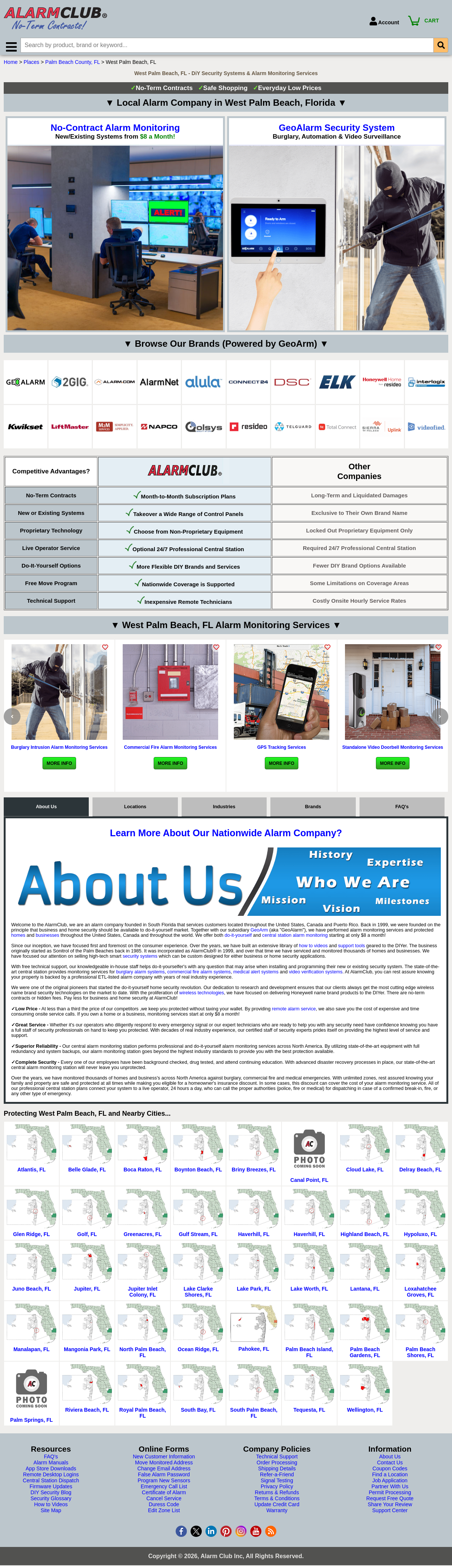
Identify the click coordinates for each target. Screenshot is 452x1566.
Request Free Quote (390, 1501)
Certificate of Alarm (164, 1495)
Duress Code (164, 1507)
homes (18, 937)
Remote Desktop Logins (51, 1477)
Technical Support (277, 1459)
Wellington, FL (365, 1412)
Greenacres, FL (143, 1237)
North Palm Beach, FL (142, 1355)
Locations (135, 809)
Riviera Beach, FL (87, 1412)
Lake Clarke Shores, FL (198, 1294)
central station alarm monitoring (295, 937)
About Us (46, 809)
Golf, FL (87, 1237)
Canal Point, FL (310, 1183)
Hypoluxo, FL (420, 1237)
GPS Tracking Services (281, 750)
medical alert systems (256, 974)
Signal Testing (277, 1483)
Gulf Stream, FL (198, 1237)
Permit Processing (390, 1495)
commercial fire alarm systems (199, 974)
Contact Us (390, 1465)
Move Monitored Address (164, 1465)
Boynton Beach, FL (198, 1172)
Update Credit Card (276, 1507)
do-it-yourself (238, 937)
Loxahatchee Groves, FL (421, 1294)
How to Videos (51, 1507)
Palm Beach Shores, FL (420, 1355)
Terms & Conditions (276, 1501)
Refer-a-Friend (277, 1477)
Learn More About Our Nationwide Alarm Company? (226, 835)
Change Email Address (163, 1471)
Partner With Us (389, 1489)
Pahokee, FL (253, 1352)
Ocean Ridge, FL (198, 1352)
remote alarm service (294, 1011)
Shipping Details (277, 1471)
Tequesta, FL (309, 1412)
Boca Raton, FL (142, 1172)
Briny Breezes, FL (254, 1172)
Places (31, 65)
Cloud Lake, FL (364, 1172)
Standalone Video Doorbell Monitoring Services (392, 750)
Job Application (389, 1483)
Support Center (390, 1513)
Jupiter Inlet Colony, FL (142, 1294)
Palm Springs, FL (31, 1423)
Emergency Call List (164, 1489)
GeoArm (259, 932)
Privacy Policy (277, 1489)
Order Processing (277, 1465)
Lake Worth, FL (309, 1291)
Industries (224, 809)
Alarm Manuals (51, 1465)
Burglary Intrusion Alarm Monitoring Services (59, 750)
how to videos (313, 948)
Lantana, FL (365, 1291)
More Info (59, 766)
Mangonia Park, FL (87, 1352)
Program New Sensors (164, 1483)
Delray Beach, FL (420, 1172)
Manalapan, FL (31, 1352)
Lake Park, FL (254, 1291)
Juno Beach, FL (31, 1291)
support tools (351, 948)
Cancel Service (163, 1501)
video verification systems (315, 974)
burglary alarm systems (140, 974)
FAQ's (402, 809)
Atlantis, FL (31, 1172)
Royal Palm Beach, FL (142, 1415)
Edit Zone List (164, 1513)
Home (11, 65)
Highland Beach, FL (364, 1237)
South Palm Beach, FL (253, 1415)
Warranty (276, 1513)
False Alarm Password (164, 1477)
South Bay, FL (198, 1412)
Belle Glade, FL (87, 1172)
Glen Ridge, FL (31, 1237)
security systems (140, 958)
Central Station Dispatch (51, 1483)
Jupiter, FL (87, 1291)
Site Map (51, 1513)
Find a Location (390, 1477)
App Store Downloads (51, 1471)
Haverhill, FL (253, 1237)
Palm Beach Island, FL (309, 1355)
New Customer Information (164, 1459)
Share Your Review (390, 1507)
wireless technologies (201, 995)
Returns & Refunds (277, 1495)
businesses (47, 937)
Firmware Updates (50, 1489)
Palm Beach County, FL (72, 65)
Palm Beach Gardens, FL (365, 1355)
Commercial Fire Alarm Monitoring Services (170, 750)
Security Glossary (51, 1501)
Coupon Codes (390, 1471)
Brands (313, 809)
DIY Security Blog (51, 1495)
